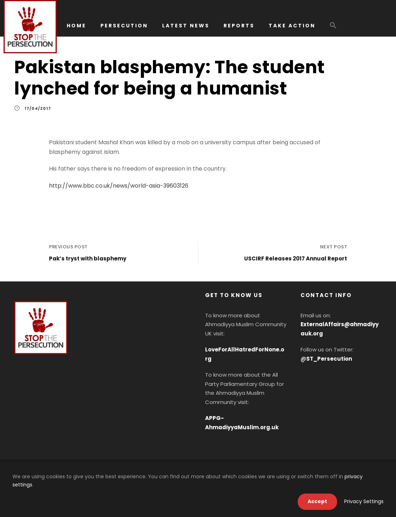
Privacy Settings (364, 501)
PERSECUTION (124, 25)
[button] (333, 29)
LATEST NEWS (185, 25)
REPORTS (239, 25)
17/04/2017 (37, 108)
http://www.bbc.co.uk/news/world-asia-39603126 (118, 186)
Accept (317, 501)
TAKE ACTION (292, 25)
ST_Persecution (329, 358)
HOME (76, 25)
